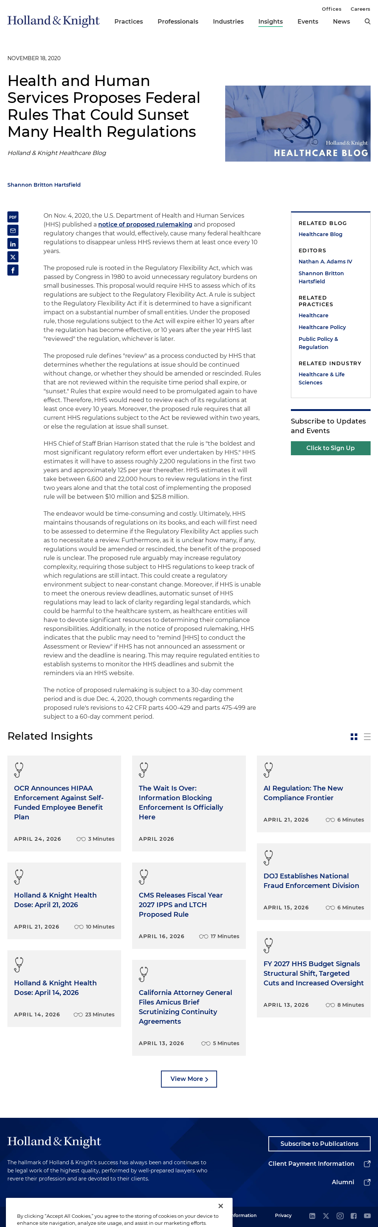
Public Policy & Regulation (318, 343)
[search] (368, 21)
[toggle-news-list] (367, 736)
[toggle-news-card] (354, 736)
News (341, 21)
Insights (270, 21)
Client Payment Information (311, 1163)
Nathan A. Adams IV (325, 261)
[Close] (221, 1215)
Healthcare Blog (321, 234)
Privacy (283, 1215)
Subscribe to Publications (319, 1143)
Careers (361, 9)
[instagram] (340, 1216)
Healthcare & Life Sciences (322, 378)
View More (187, 1078)
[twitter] (326, 1216)
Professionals (178, 21)
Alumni (343, 1182)
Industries (228, 21)
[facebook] (354, 1216)
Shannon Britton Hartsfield (44, 185)
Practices (128, 21)
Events (308, 21)
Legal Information (237, 1215)
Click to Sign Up (330, 448)
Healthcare (314, 315)
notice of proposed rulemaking (145, 224)
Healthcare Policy (322, 327)
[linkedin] (312, 1216)
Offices (331, 9)
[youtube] (367, 1216)
